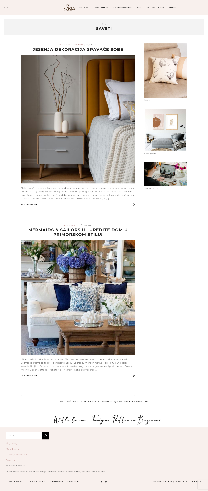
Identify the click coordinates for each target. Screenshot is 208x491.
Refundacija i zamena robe (64, 482)
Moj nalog (11, 443)
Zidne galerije (100, 8)
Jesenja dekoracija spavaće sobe (78, 49)
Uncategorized (74, 45)
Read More (29, 204)
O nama (10, 460)
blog (62, 45)
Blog (139, 8)
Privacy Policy (37, 482)
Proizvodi (83, 8)
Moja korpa (12, 449)
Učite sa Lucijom (155, 8)
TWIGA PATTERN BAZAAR (190, 482)
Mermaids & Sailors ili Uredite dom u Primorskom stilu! (78, 232)
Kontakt (173, 8)
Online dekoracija (122, 8)
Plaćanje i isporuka (16, 454)
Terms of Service (15, 482)
